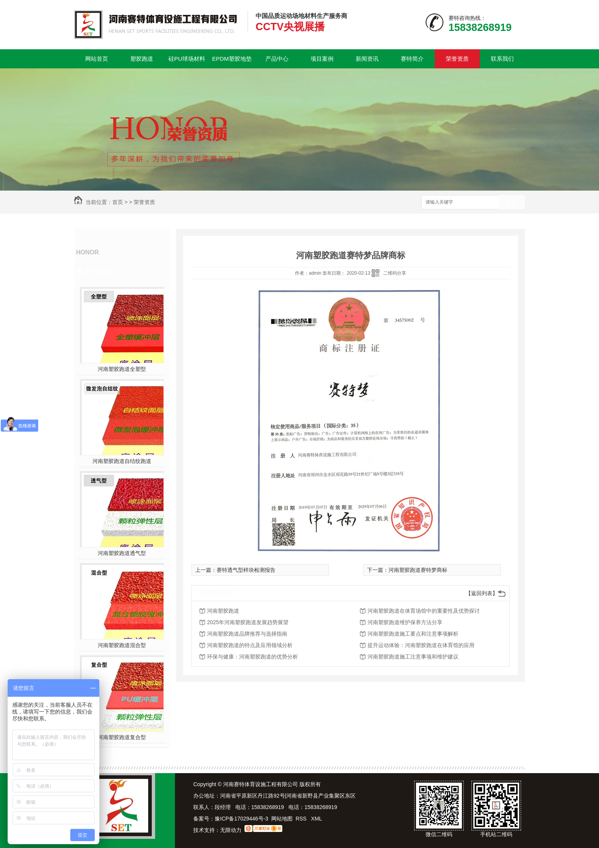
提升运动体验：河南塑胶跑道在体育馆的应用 (420, 645)
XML (316, 819)
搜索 (511, 202)
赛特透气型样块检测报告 (246, 570)
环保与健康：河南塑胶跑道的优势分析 (252, 657)
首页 (117, 202)
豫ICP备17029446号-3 (241, 819)
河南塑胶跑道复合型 (122, 737)
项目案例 (322, 58)
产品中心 (277, 58)
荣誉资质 (457, 58)
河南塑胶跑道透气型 (122, 553)
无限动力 (230, 830)
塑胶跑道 (141, 58)
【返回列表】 (482, 593)
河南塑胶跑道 (223, 611)
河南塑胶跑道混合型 (122, 645)
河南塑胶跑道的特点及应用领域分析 (250, 645)
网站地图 (282, 819)
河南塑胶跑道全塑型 (122, 369)
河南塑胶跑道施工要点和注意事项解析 (412, 634)
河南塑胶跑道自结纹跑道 (121, 461)
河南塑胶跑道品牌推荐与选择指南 (247, 634)
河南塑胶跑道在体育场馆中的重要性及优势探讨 (423, 611)
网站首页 (96, 58)
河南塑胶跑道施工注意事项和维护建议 (412, 657)
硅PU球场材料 (186, 58)
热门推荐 (99, 271)
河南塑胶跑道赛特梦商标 (418, 570)
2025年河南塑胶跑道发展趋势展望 (247, 622)
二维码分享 (394, 273)
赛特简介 (412, 58)
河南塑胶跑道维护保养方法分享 (404, 622)
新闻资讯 (367, 58)
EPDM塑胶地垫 (231, 58)
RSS (302, 819)
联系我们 (502, 58)
